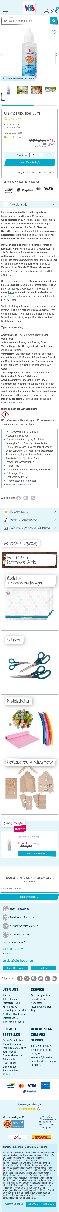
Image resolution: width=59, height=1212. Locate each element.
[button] (4, 54)
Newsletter (36, 1002)
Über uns (7, 995)
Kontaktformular (15, 968)
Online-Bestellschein (13, 1040)
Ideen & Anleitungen (41, 1006)
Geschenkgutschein (41, 995)
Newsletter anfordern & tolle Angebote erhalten (29, 879)
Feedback (43, 968)
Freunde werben (39, 999)
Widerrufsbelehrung (12, 1055)
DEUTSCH (29, 1180)
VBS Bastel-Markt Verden (15, 1014)
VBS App (7, 1074)
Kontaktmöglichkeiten (42, 1057)
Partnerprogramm (11, 1002)
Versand (51, 146)
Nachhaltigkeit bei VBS (14, 1010)
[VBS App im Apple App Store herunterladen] (40, 1170)
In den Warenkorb (29, 162)
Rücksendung (9, 1051)
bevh (14, 1117)
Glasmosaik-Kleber (28, 837)
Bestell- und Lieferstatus (43, 1061)
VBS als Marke (10, 1006)
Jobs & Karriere (10, 999)
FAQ (33, 1010)
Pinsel (11, 292)
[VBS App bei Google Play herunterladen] (19, 1170)
